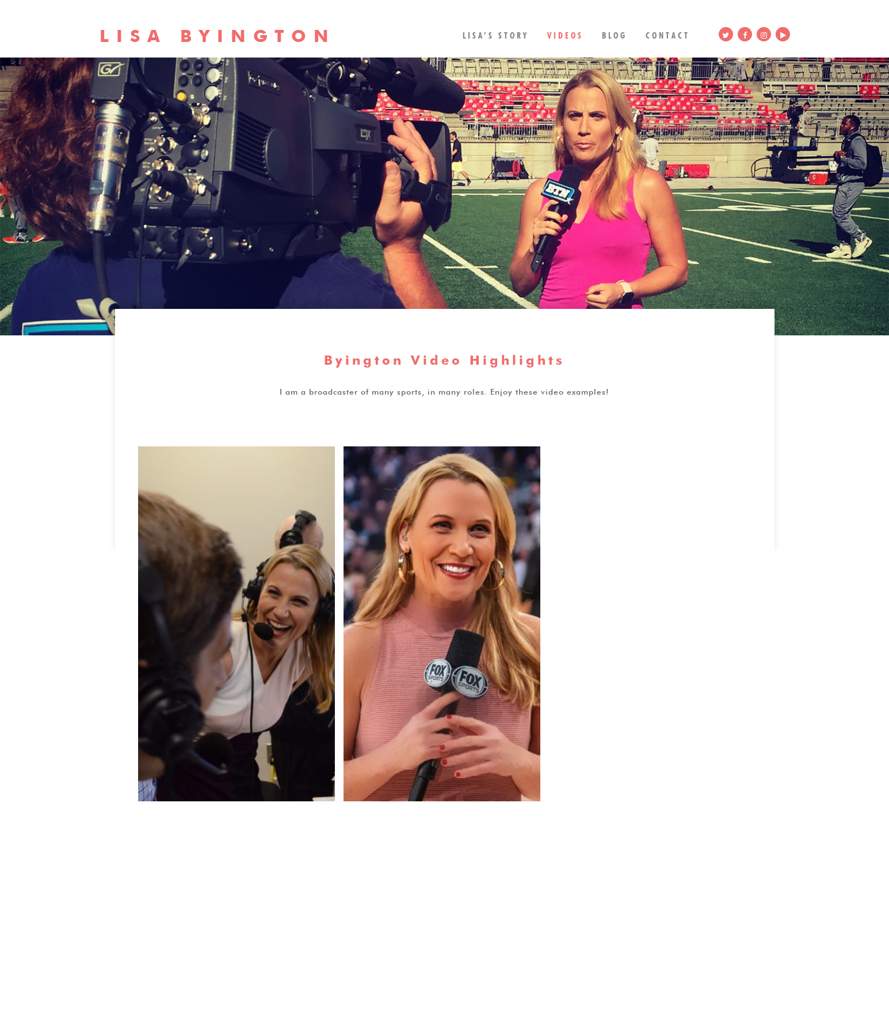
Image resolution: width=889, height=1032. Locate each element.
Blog (614, 34)
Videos (565, 34)
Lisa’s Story (496, 34)
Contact (668, 34)
